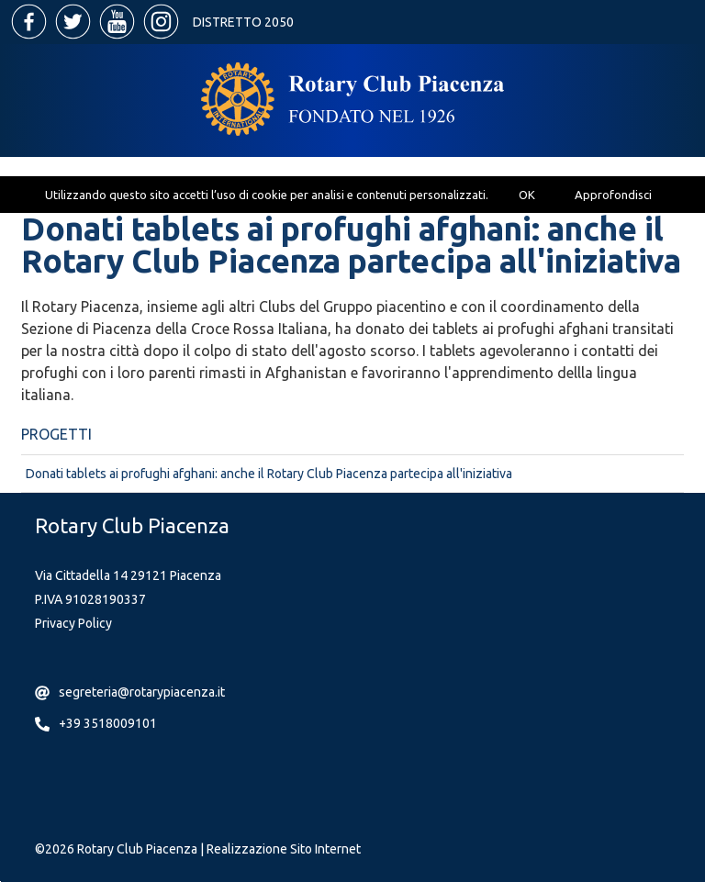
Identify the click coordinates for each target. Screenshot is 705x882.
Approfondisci (613, 194)
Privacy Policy (73, 623)
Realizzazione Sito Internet (284, 849)
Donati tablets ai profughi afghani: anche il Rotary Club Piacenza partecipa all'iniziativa (269, 473)
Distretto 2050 (243, 22)
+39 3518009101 (108, 723)
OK (527, 194)
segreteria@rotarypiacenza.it (142, 692)
